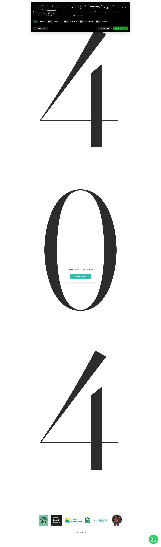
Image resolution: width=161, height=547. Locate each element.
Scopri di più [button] (40, 28)
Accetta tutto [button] (120, 28)
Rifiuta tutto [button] (105, 28)
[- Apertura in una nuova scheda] (153, 539)
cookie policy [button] (51, 10)
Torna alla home (80, 277)
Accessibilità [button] (81, 532)
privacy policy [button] (94, 6)
